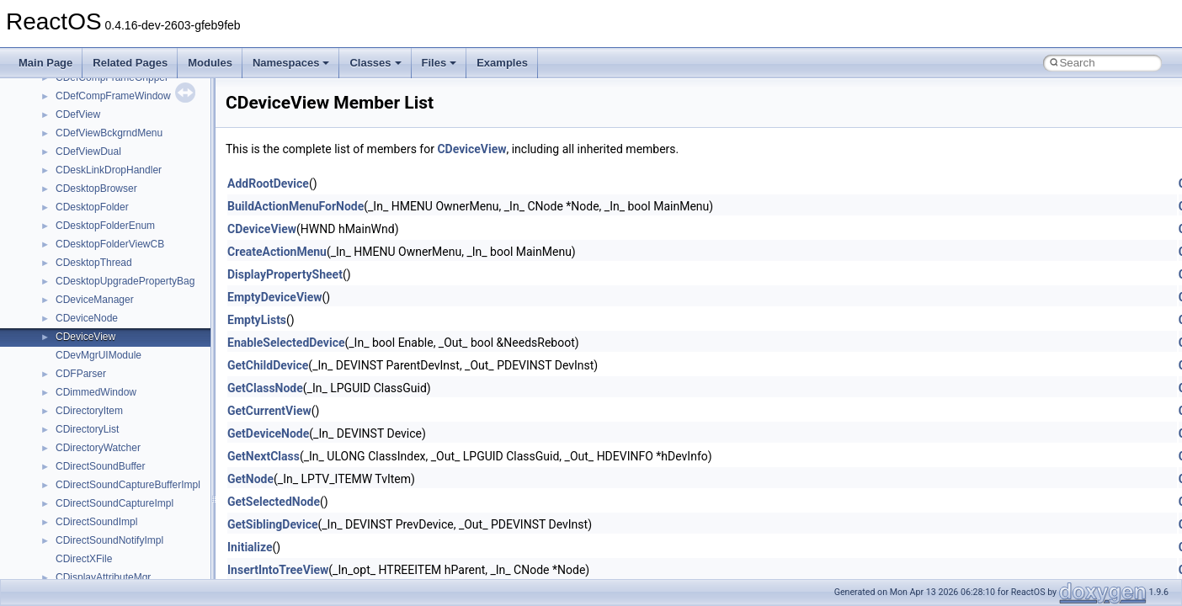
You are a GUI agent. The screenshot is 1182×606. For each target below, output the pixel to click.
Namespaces (291, 62)
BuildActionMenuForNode (295, 206)
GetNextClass (263, 456)
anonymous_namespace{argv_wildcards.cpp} (157, 516)
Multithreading (60, 220)
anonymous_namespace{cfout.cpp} (134, 534)
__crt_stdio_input (94, 423)
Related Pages (130, 62)
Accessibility (83, 479)
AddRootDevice (268, 183)
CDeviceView (471, 149)
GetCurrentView (269, 410)
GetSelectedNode (273, 501)
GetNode (250, 479)
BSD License (58, 275)
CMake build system (74, 108)
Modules (210, 62)
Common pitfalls (65, 127)
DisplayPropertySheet (285, 274)
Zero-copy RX (60, 183)
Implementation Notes (78, 257)
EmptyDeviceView (274, 297)
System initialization (73, 201)
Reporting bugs (63, 164)
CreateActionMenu (277, 251)
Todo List (49, 312)
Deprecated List (64, 331)
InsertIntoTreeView (277, 570)
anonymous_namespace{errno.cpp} (135, 571)
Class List (64, 405)
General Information (73, 294)
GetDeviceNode (268, 433)
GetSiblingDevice (272, 524)
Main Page (45, 62)
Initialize (250, 547)
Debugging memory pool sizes (96, 146)
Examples (502, 62)
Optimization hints (69, 238)
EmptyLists (256, 320)
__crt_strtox (82, 460)
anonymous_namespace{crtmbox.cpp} (141, 553)
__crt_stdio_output (97, 442)
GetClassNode (265, 388)
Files (439, 62)
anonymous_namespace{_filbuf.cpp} (137, 497)
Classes (375, 62)
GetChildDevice (267, 365)
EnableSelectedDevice (286, 342)
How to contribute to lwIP (85, 90)
